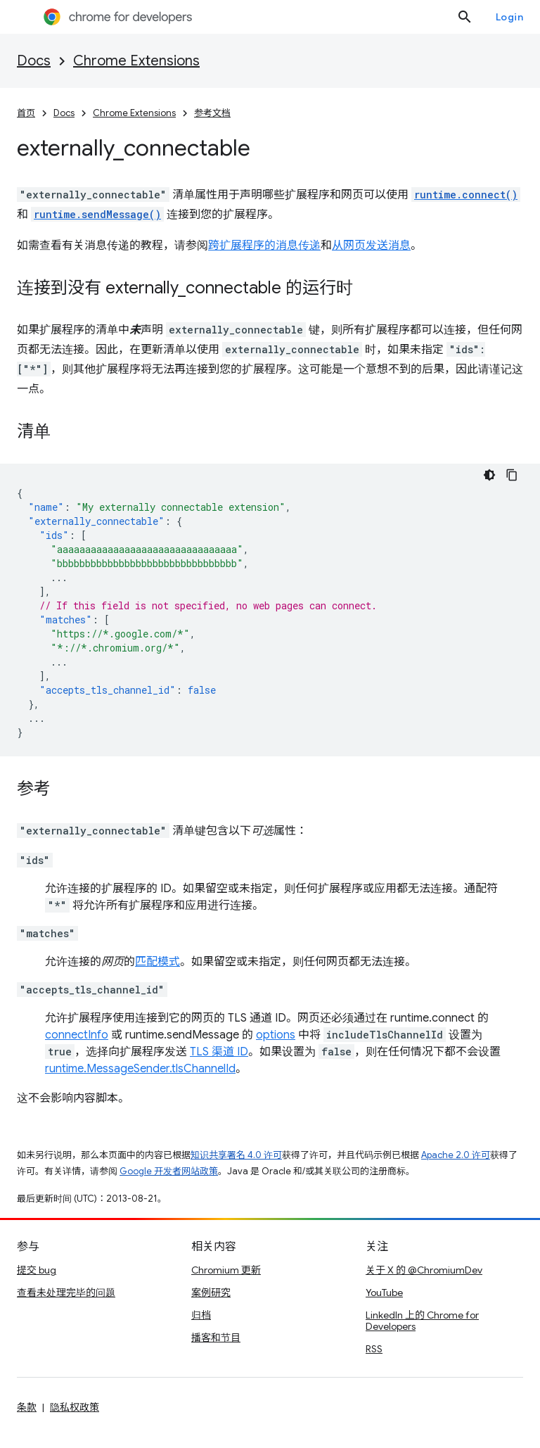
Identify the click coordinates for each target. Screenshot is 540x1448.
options (275, 1035)
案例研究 (211, 1292)
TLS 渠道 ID (219, 1052)
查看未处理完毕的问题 (66, 1292)
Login (510, 17)
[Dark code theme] (489, 475)
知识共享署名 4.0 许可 (236, 1155)
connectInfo (76, 1035)
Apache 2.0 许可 (455, 1155)
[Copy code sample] (512, 475)
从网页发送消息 (371, 246)
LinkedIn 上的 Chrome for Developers (422, 1321)
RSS (374, 1348)
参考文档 (212, 113)
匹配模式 (157, 962)
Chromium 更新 (226, 1270)
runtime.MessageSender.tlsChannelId (140, 1069)
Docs (34, 61)
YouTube (384, 1292)
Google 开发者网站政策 (169, 1171)
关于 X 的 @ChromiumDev (424, 1270)
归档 (201, 1315)
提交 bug (36, 1270)
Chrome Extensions (136, 61)
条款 (27, 1407)
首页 (26, 113)
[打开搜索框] (464, 16)
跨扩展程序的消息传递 (264, 246)
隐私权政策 (74, 1407)
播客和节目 (215, 1337)
